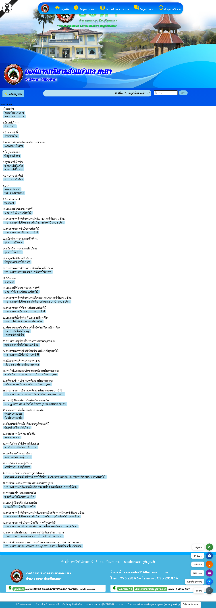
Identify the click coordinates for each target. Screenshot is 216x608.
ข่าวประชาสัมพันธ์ (13, 179)
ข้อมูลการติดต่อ (169, 8)
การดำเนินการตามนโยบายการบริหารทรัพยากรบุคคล (30, 374)
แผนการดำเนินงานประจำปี (17, 212)
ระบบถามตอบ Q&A (14, 192)
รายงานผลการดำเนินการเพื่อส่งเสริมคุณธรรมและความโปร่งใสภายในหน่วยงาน (43, 546)
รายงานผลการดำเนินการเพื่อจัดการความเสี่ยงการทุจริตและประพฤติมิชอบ (40, 486)
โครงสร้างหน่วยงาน (14, 112)
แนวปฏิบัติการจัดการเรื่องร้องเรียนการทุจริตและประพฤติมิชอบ (35, 404)
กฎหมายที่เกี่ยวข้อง (13, 165)
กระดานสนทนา (12, 189)
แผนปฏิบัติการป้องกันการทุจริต (19, 506)
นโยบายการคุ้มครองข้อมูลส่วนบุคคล (150, 588)
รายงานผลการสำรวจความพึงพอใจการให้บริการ (27, 272)
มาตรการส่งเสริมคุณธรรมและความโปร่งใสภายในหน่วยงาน (33, 536)
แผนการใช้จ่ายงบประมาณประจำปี (21, 291)
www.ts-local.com (87, 588)
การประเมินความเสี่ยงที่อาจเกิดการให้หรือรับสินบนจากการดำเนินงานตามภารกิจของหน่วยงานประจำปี (54, 476)
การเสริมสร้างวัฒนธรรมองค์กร (19, 496)
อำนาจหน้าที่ (11, 136)
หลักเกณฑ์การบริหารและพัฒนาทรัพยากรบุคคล (27, 384)
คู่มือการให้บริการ (12, 252)
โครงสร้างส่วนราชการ (114, 8)
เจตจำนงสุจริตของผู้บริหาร (17, 457)
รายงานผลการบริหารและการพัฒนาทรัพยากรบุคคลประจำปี (34, 394)
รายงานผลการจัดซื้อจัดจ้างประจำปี (21, 354)
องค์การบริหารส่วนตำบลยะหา (55, 588)
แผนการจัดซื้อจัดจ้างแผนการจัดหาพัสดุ (23, 321)
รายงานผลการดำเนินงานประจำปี (21, 232)
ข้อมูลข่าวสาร (143, 8)
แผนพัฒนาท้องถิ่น (13, 146)
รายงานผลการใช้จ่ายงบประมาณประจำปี (24, 311)
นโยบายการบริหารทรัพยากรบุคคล (21, 364)
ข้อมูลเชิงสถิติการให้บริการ (17, 262)
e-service (9, 281)
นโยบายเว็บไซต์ (125, 588)
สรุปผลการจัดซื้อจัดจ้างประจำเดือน (21, 344)
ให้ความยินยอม (191, 604)
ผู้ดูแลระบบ (19, 588)
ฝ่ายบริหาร (9, 126)
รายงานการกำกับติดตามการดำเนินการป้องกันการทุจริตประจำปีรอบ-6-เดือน (42, 516)
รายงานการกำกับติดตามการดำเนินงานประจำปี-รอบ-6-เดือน (34, 222)
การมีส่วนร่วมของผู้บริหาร (17, 467)
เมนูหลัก (62, 8)
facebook (9, 202)
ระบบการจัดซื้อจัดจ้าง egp (17, 331)
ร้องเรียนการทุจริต (13, 414)
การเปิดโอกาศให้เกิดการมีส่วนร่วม (20, 447)
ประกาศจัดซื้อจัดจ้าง (14, 334)
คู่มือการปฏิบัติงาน (13, 242)
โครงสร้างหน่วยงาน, (14, 116)
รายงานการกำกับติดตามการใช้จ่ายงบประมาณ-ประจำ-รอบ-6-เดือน (37, 301)
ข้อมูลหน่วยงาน (84, 8)
